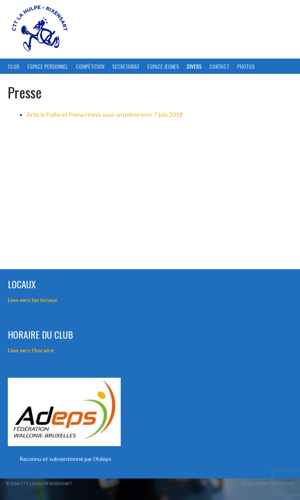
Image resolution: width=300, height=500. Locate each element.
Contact (219, 66)
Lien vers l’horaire (31, 350)
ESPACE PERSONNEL (47, 66)
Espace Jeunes (163, 66)
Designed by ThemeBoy (268, 483)
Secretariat (125, 66)
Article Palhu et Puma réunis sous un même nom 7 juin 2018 (105, 114)
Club (14, 66)
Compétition (90, 66)
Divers (194, 66)
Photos (246, 66)
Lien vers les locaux (32, 299)
